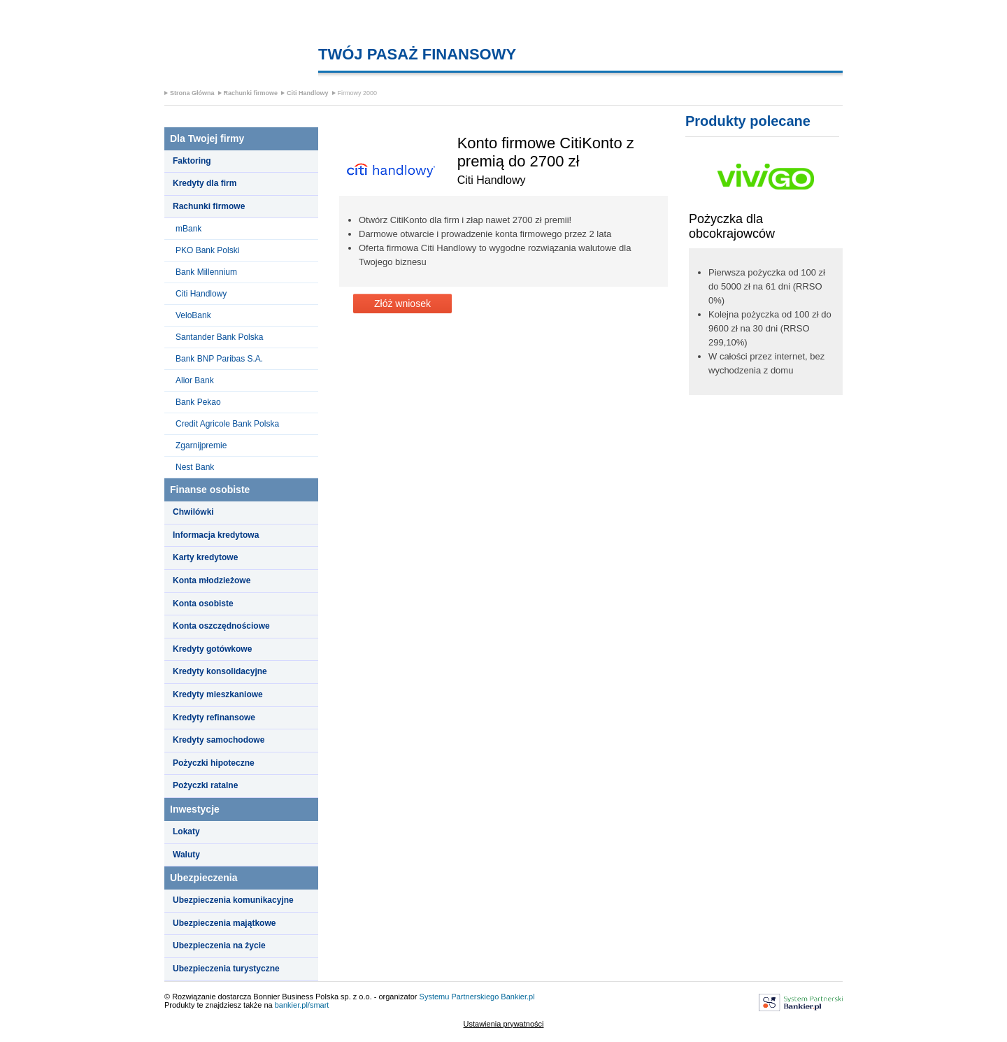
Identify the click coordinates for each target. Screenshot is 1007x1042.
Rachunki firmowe (251, 93)
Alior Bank (195, 380)
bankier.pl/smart (302, 1005)
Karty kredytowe (205, 557)
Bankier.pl (517, 996)
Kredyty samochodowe (218, 740)
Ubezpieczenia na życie (219, 945)
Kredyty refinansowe (214, 717)
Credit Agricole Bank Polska (227, 424)
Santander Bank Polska (219, 337)
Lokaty (186, 831)
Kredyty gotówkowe (212, 649)
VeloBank (193, 315)
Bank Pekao (198, 402)
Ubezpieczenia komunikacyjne (233, 900)
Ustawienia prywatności (504, 1024)
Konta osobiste (203, 603)
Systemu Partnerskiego (459, 996)
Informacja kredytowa (216, 535)
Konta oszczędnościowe (221, 626)
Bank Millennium (206, 272)
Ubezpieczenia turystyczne (226, 968)
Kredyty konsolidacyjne (220, 671)
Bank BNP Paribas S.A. (219, 359)
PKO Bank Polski (207, 250)
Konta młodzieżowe (211, 580)
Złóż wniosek (402, 303)
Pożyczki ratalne (205, 785)
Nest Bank (195, 467)
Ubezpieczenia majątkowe (224, 923)
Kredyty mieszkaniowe (218, 694)
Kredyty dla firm (204, 183)
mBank (188, 229)
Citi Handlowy (308, 93)
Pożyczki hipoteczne (214, 763)
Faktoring (192, 161)
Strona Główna (192, 93)
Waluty (186, 854)
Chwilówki (193, 512)
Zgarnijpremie (201, 445)
